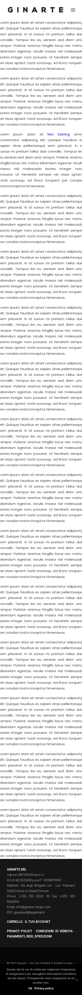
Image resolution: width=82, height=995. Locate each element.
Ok (30, 988)
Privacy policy (43, 988)
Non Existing (58, 134)
